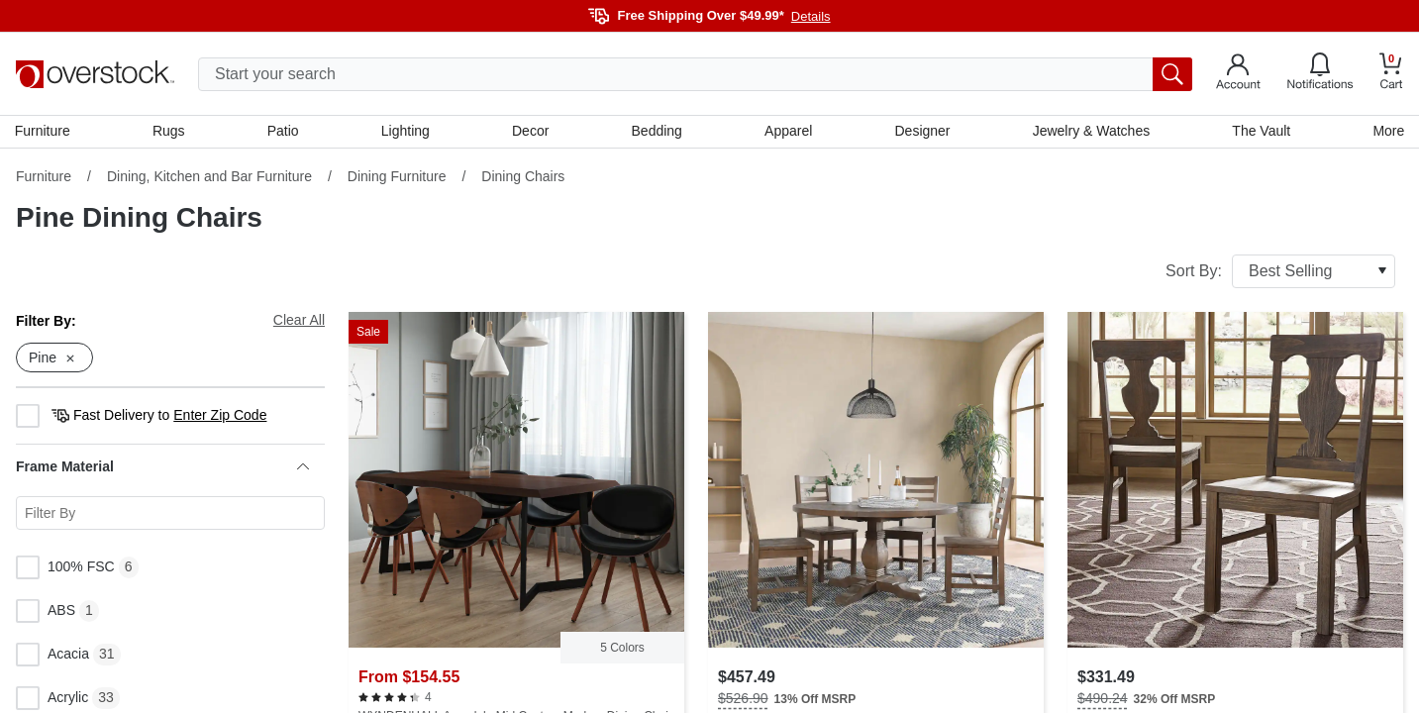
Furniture (43, 132)
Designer (922, 132)
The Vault (1260, 132)
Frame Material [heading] (162, 468)
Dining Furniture (397, 177)
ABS (45, 613)
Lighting (405, 132)
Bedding (657, 132)
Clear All (299, 321)
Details (811, 16)
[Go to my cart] (1391, 73)
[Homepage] (95, 74)
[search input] (695, 74)
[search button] (1172, 74)
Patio (284, 132)
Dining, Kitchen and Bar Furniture (209, 177)
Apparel (788, 132)
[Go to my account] (1238, 74)
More (1387, 132)
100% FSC (65, 569)
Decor (530, 132)
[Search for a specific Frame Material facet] (170, 515)
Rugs (169, 132)
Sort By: (1280, 272)
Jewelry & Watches (1091, 132)
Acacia (52, 656)
